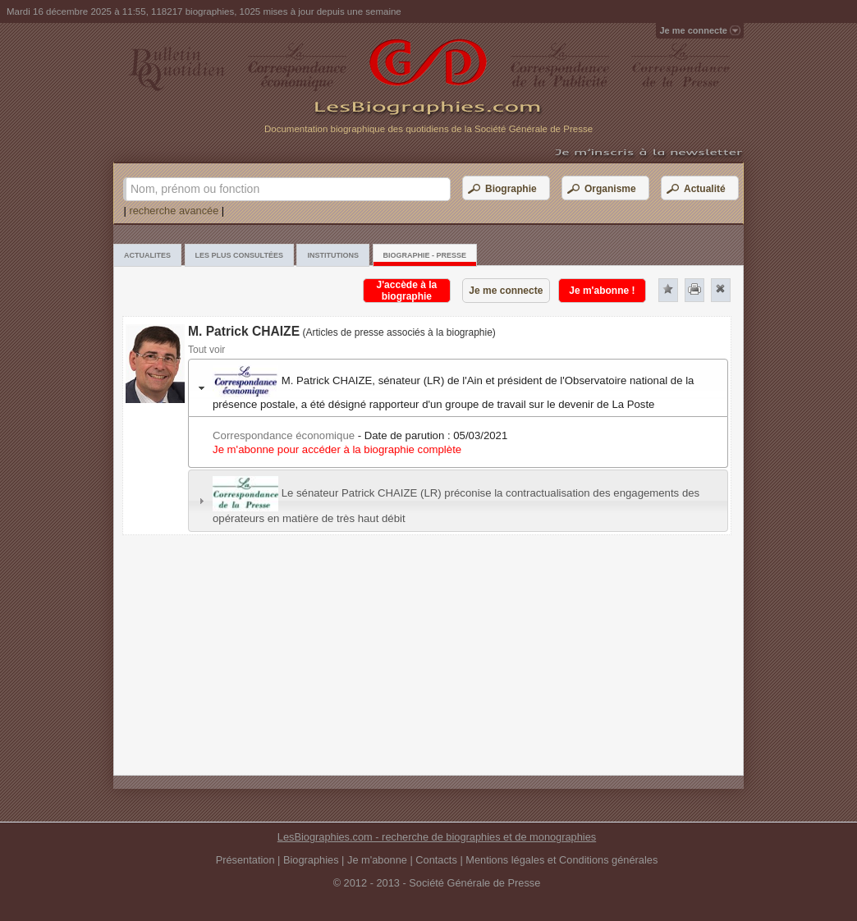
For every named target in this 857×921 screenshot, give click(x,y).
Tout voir (206, 349)
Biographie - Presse (425, 255)
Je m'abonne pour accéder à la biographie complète (337, 449)
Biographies (311, 860)
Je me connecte (506, 290)
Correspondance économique (284, 435)
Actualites (147, 255)
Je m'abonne (377, 860)
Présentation (245, 860)
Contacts (436, 860)
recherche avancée (173, 210)
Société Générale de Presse (474, 883)
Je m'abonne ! (602, 290)
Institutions (333, 255)
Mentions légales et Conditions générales (561, 860)
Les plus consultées (239, 255)
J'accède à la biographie (407, 290)
